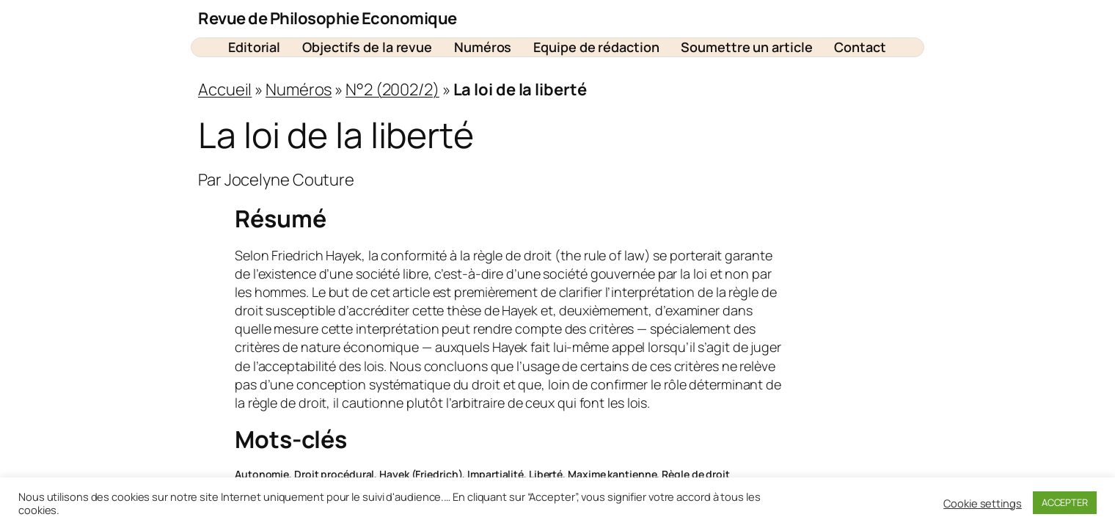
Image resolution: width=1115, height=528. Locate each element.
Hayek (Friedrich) (420, 474)
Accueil (225, 89)
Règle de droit (696, 474)
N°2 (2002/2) (392, 89)
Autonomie (262, 474)
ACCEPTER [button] (1065, 502)
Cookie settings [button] (982, 503)
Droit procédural (334, 474)
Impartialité (495, 474)
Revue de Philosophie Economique (327, 18)
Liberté (546, 474)
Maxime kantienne (612, 474)
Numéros (299, 89)
